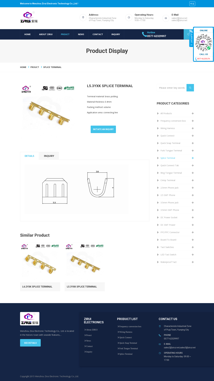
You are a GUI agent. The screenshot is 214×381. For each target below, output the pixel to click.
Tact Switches (167, 247)
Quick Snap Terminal (170, 143)
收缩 (191, 38)
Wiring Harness (167, 128)
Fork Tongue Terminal (171, 150)
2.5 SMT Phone (167, 195)
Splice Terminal (52, 67)
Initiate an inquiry (103, 129)
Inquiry (115, 34)
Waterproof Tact (168, 262)
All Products (166, 113)
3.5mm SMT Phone (169, 210)
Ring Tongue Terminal (171, 172)
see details (30, 343)
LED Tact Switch (168, 254)
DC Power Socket (168, 217)
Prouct (65, 34)
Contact (98, 34)
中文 (192, 3)
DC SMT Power (167, 224)
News (81, 34)
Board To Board (168, 239)
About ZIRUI (45, 34)
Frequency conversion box (173, 120)
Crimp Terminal (167, 180)
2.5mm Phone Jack (169, 187)
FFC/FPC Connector (170, 232)
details (29, 156)
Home (27, 34)
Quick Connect (167, 135)
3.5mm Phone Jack (169, 202)
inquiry (49, 156)
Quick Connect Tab (169, 165)
